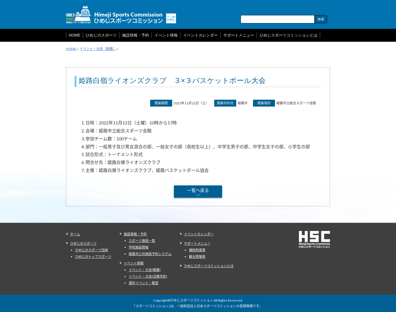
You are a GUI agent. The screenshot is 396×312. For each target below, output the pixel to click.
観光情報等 (197, 257)
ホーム (75, 234)
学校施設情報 (138, 247)
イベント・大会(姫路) (145, 270)
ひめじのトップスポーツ (93, 257)
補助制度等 (197, 250)
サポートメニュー (197, 243)
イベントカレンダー (199, 234)
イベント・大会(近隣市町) (148, 276)
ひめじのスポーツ (83, 243)
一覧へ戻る (198, 190)
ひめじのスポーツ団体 (91, 250)
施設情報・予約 (135, 234)
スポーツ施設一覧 (142, 241)
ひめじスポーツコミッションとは (208, 266)
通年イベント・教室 (143, 283)
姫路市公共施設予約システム (150, 254)
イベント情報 (134, 263)
